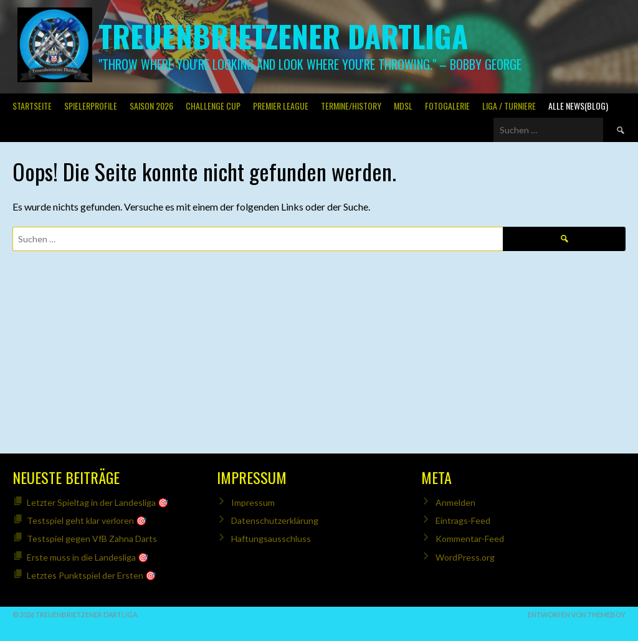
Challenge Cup (213, 105)
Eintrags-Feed (463, 520)
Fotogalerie (447, 105)
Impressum (253, 502)
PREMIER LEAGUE (280, 105)
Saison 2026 (151, 105)
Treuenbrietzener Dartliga (283, 36)
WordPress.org (465, 557)
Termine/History (351, 105)
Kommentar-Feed (470, 538)
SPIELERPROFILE (90, 105)
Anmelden (455, 502)
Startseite (32, 105)
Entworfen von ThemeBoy (577, 614)
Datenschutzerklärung (274, 520)
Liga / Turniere (509, 105)
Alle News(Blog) (578, 105)
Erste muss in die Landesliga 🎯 (87, 557)
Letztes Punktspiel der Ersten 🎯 (91, 575)
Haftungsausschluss (271, 538)
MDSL (403, 105)
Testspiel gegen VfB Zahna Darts (92, 538)
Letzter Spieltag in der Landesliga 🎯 (97, 502)
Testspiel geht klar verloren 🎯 (86, 520)
